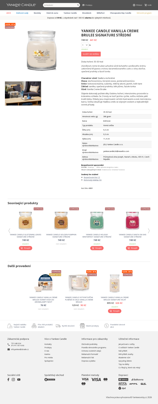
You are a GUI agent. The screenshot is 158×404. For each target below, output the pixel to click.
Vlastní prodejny (92, 326)
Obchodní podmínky (89, 344)
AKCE (8, 13)
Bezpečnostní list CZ (92, 177)
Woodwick (86, 13)
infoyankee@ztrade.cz (20, 349)
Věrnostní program (144, 13)
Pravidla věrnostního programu (93, 347)
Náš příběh (122, 351)
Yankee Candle (70, 13)
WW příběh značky (125, 354)
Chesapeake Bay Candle (120, 13)
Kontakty (48, 344)
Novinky (37, 13)
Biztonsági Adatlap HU (93, 180)
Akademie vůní (124, 357)
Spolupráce (48, 361)
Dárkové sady (22, 13)
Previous (9, 230)
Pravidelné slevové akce (117, 325)
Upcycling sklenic (125, 361)
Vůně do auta (52, 13)
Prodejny (48, 347)
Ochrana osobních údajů (91, 351)
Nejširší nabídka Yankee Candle (20, 325)
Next (148, 230)
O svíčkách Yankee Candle (128, 347)
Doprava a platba (88, 361)
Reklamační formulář (89, 354)
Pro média (48, 357)
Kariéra (47, 354)
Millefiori (101, 13)
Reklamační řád (87, 357)
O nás (46, 351)
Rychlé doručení (68, 326)
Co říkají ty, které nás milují (129, 367)
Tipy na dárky (123, 364)
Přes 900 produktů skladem (45, 325)
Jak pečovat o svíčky (126, 344)
